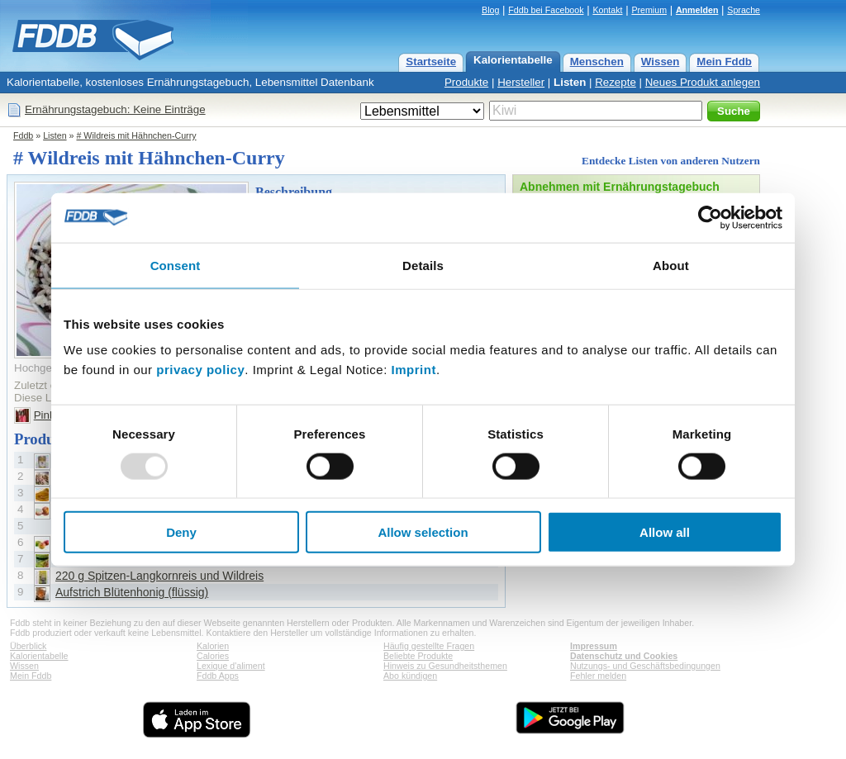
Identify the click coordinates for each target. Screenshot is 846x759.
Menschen (597, 61)
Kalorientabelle (513, 60)
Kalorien (213, 646)
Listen (570, 82)
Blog (490, 10)
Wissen (660, 61)
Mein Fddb (724, 61)
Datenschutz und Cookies (623, 656)
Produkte (466, 82)
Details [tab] (423, 265)
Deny (181, 532)
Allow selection (423, 532)
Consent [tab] (175, 265)
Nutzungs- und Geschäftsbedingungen (645, 666)
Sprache (743, 10)
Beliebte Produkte (418, 656)
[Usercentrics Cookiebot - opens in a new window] (710, 217)
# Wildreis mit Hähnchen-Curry (136, 135)
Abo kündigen (410, 676)
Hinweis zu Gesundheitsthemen (445, 666)
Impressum (593, 646)
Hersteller (520, 82)
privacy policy (200, 370)
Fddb (23, 135)
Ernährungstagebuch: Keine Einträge (115, 109)
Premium (649, 10)
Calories (213, 656)
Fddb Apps (218, 676)
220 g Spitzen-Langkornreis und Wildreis (159, 575)
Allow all (664, 532)
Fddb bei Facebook (545, 10)
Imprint (414, 370)
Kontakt (607, 10)
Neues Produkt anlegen (702, 82)
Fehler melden (598, 676)
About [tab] (671, 265)
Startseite (431, 61)
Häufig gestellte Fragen (428, 646)
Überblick (28, 646)
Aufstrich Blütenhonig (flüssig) (131, 592)
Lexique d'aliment (231, 666)
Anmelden (697, 10)
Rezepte (615, 82)
